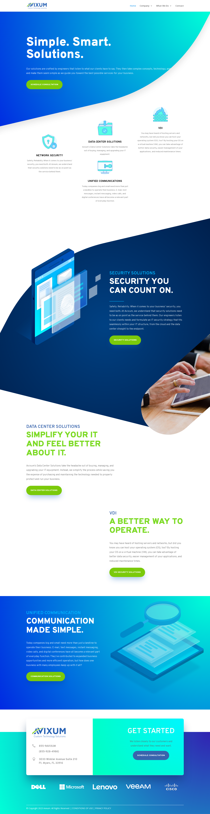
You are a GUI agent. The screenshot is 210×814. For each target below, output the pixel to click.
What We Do (162, 6)
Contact (179, 6)
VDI (160, 128)
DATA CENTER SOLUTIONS (105, 142)
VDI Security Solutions (127, 572)
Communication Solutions (46, 676)
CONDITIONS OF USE (82, 808)
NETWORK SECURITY (49, 155)
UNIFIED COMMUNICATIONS (105, 181)
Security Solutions (125, 340)
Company (144, 6)
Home (133, 6)
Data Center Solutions (44, 490)
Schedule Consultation (151, 755)
